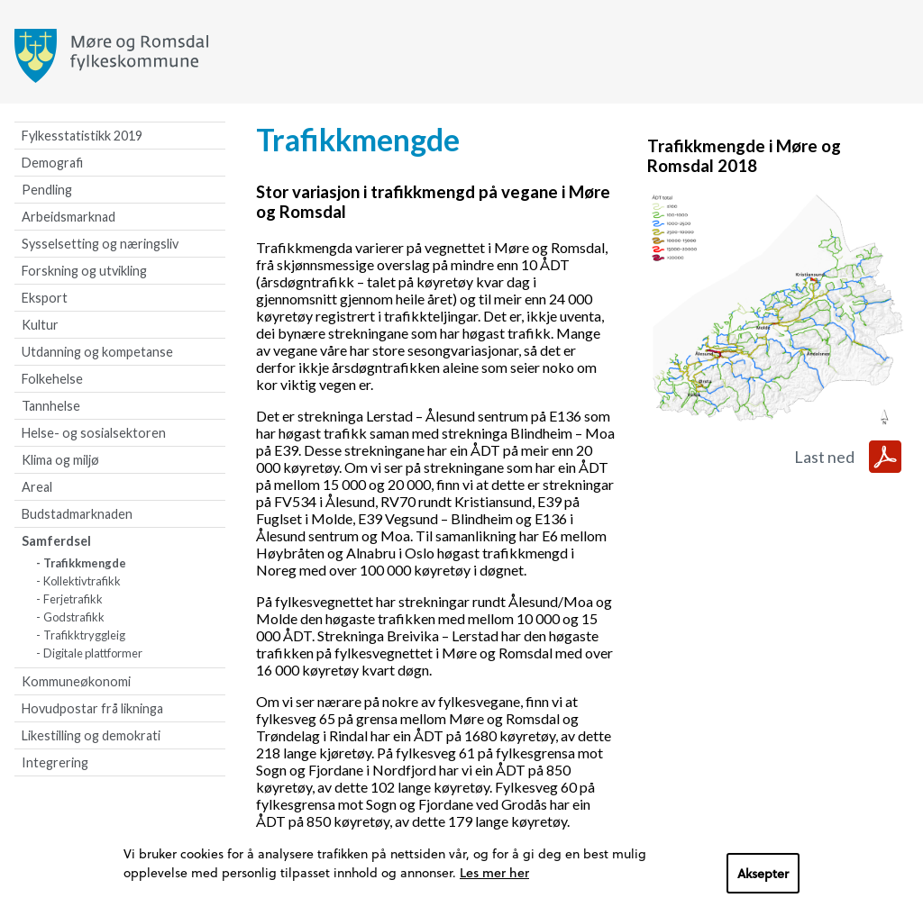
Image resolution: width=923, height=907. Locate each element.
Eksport (45, 297)
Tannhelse (51, 405)
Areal (37, 486)
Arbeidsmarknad (68, 216)
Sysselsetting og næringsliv (100, 243)
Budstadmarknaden (77, 514)
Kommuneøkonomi (76, 681)
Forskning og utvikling (84, 270)
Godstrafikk (74, 617)
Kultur (40, 324)
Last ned (824, 457)
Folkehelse (52, 378)
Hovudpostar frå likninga (92, 708)
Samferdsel (56, 541)
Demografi (52, 162)
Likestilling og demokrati (91, 735)
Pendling (47, 189)
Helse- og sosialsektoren (94, 432)
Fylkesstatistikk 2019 (82, 135)
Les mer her (494, 872)
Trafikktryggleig (84, 635)
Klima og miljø (60, 459)
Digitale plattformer (92, 653)
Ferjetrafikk (73, 599)
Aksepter (763, 873)
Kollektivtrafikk (82, 581)
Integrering (55, 762)
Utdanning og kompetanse (97, 351)
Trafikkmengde (84, 563)
